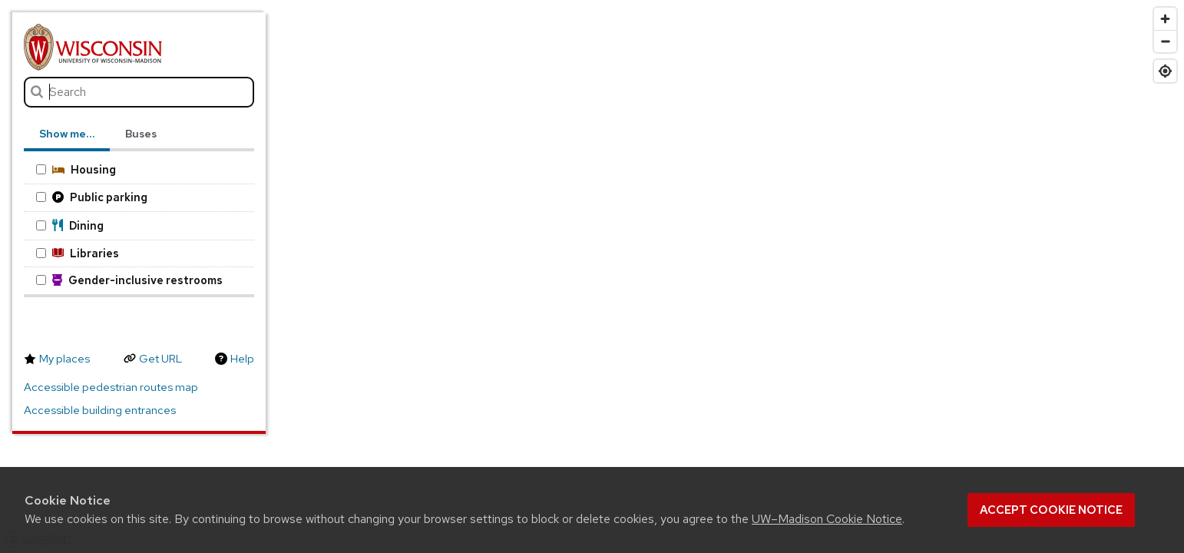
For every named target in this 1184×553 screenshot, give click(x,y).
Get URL (160, 358)
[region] (592, 276)
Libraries (77, 253)
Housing (76, 169)
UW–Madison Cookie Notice (827, 519)
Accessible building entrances (100, 410)
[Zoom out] (1165, 41)
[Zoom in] (1165, 19)
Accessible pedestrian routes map (111, 387)
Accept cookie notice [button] (1051, 510)
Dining (70, 225)
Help (242, 358)
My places (64, 358)
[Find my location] (1165, 71)
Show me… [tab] (66, 134)
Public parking (91, 197)
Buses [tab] (141, 134)
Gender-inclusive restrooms (129, 280)
